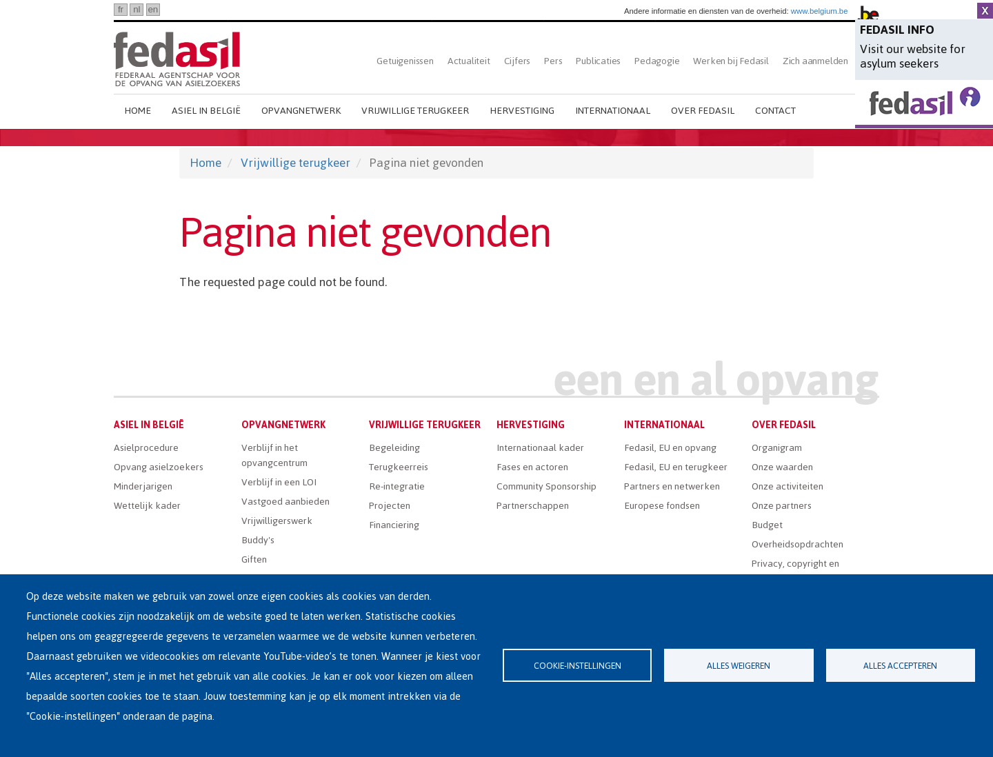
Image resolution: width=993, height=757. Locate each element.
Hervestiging (522, 110)
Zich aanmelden (815, 61)
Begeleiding (394, 447)
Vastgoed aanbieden (285, 501)
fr (120, 9)
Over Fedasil (702, 110)
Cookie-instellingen (577, 665)
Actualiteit (469, 61)
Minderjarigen (143, 486)
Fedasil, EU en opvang (670, 447)
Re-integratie (397, 486)
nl (136, 9)
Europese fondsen (662, 505)
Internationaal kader (540, 447)
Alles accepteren (900, 665)
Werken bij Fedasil (730, 61)
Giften (254, 559)
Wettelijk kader (147, 505)
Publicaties (598, 61)
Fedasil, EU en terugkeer (676, 467)
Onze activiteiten (787, 486)
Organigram (777, 447)
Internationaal (612, 110)
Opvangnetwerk (301, 110)
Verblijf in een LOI (279, 482)
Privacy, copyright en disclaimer (795, 571)
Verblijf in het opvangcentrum (274, 455)
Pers (553, 61)
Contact (775, 110)
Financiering (394, 525)
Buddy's (257, 540)
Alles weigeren (738, 665)
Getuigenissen (405, 61)
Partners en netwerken (672, 486)
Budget (767, 525)
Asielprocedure (146, 447)
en (153, 9)
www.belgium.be (819, 11)
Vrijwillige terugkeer (415, 110)
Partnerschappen (532, 505)
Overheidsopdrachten (797, 544)
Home (137, 110)
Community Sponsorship (546, 486)
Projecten (389, 505)
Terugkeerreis (398, 467)
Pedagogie (656, 61)
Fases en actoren (532, 467)
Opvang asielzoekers (158, 467)
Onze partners (782, 505)
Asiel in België (206, 110)
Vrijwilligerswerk (276, 521)
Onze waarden (782, 467)
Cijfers (517, 61)
